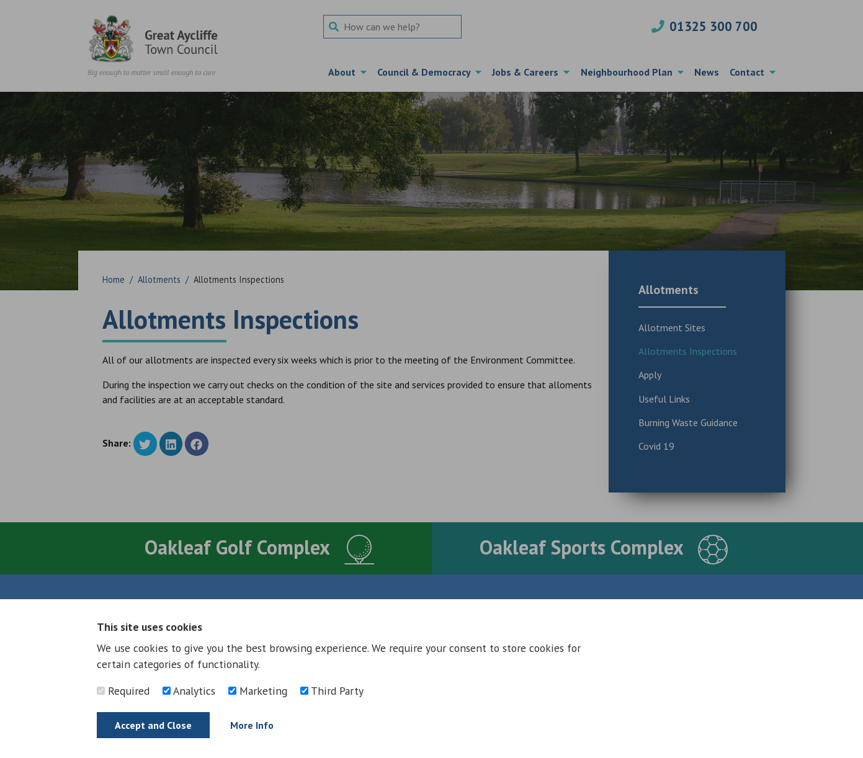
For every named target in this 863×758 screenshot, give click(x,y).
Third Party (332, 691)
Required (123, 691)
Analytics (189, 691)
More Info (252, 725)
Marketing (257, 691)
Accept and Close (153, 725)
